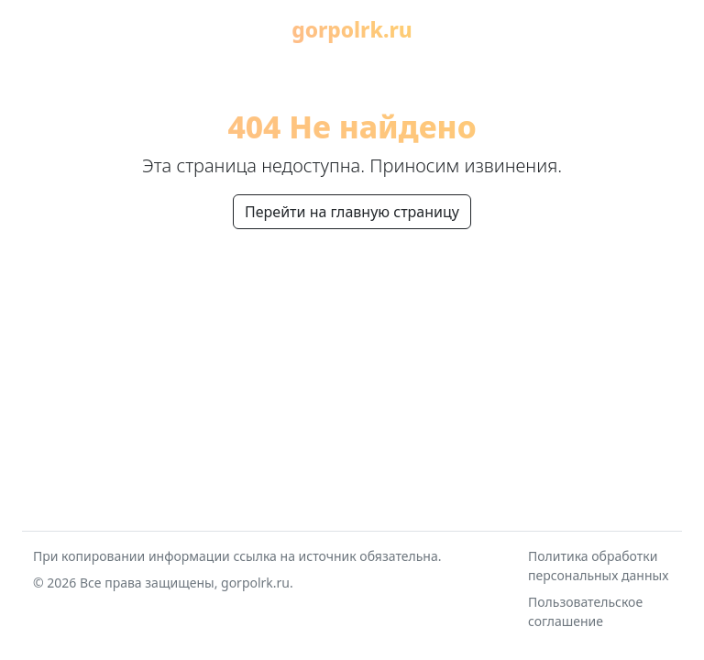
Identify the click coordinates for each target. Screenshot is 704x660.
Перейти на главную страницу (352, 212)
